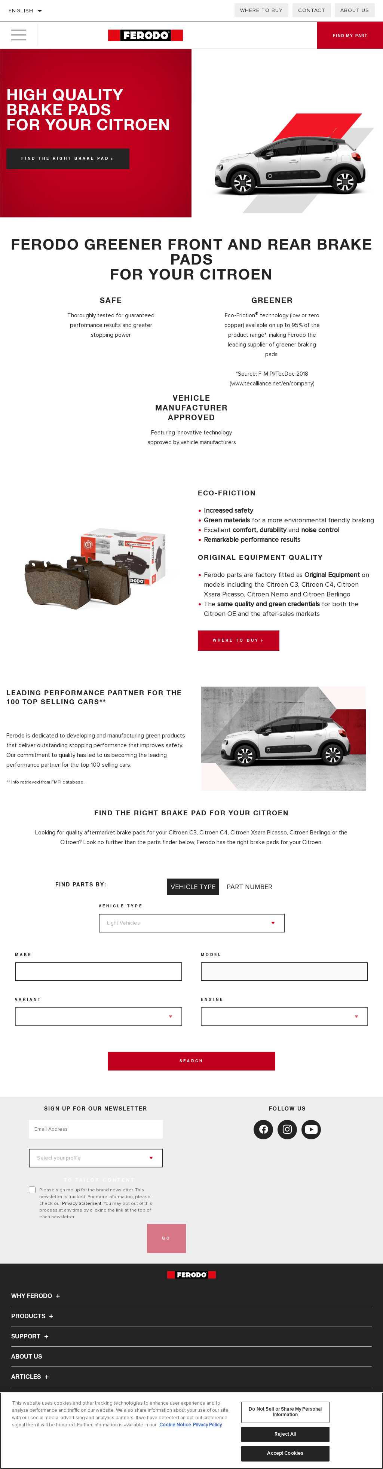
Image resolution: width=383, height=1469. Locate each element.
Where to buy (261, 10)
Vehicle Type (121, 906)
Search (191, 1061)
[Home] (145, 35)
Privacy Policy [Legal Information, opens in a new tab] (207, 1425)
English (21, 10)
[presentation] (86, 1238)
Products (33, 1316)
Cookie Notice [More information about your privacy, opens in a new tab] (175, 1425)
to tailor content (99, 1180)
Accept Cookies (285, 1453)
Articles (31, 1377)
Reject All (285, 1434)
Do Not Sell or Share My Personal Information (285, 1412)
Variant (28, 1000)
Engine (212, 1000)
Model (211, 955)
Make (23, 955)
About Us (354, 10)
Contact (311, 10)
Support (30, 1337)
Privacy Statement (81, 1203)
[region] (191, 1430)
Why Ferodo (36, 1296)
